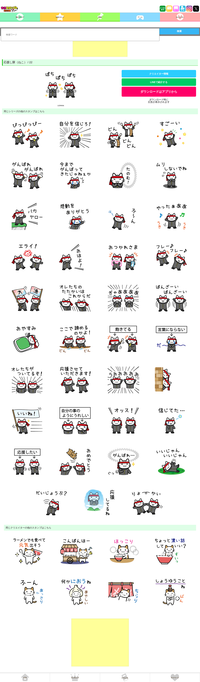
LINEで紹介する (158, 82)
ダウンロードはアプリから (158, 91)
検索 (179, 31)
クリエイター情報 (158, 73)
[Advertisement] (100, 48)
